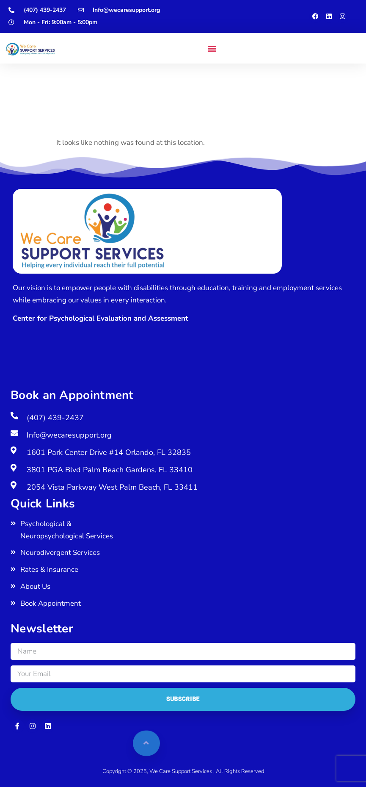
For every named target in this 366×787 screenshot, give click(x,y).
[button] (212, 48)
